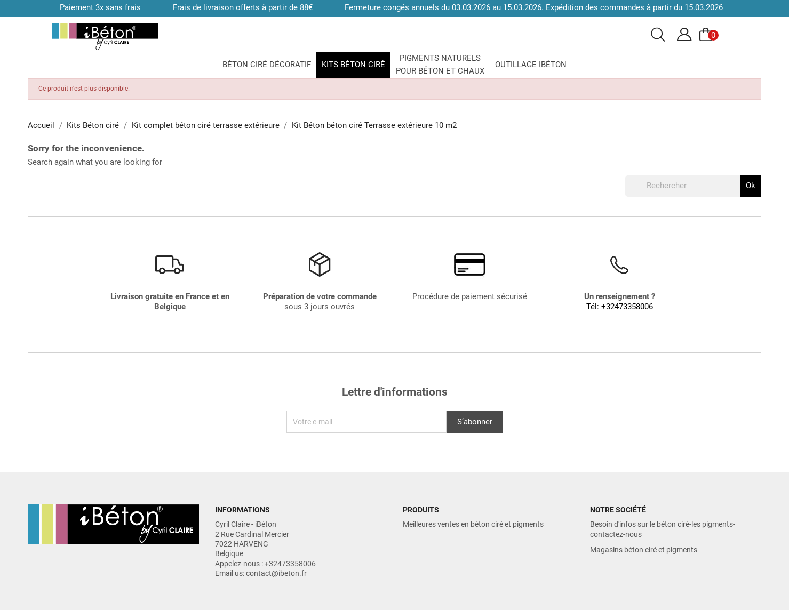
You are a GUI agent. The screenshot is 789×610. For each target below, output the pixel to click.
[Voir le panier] (707, 34)
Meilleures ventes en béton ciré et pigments (473, 524)
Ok (750, 185)
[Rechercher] (693, 186)
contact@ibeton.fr (276, 573)
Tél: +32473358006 (619, 306)
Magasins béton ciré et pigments (643, 549)
